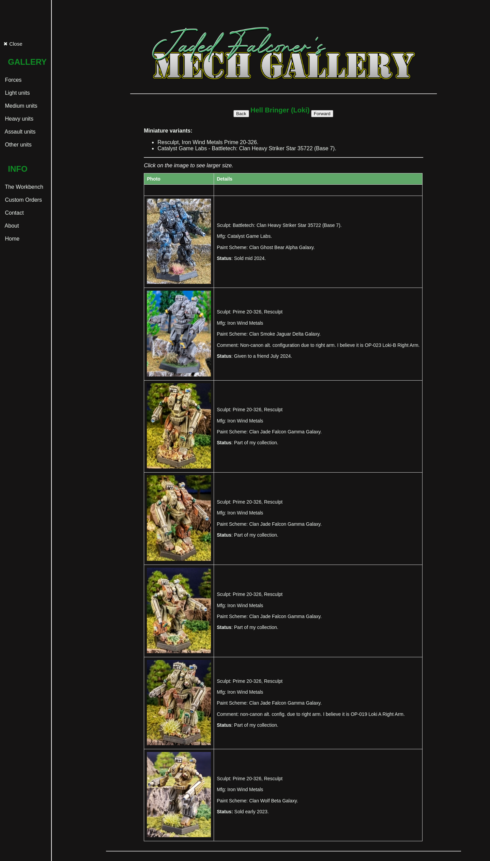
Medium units (20, 106)
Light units (16, 93)
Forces (12, 80)
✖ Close (12, 44)
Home (11, 239)
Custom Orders (22, 200)
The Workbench (23, 187)
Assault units (19, 132)
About (11, 226)
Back (241, 113)
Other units (17, 145)
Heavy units (18, 119)
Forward (322, 113)
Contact (13, 213)
